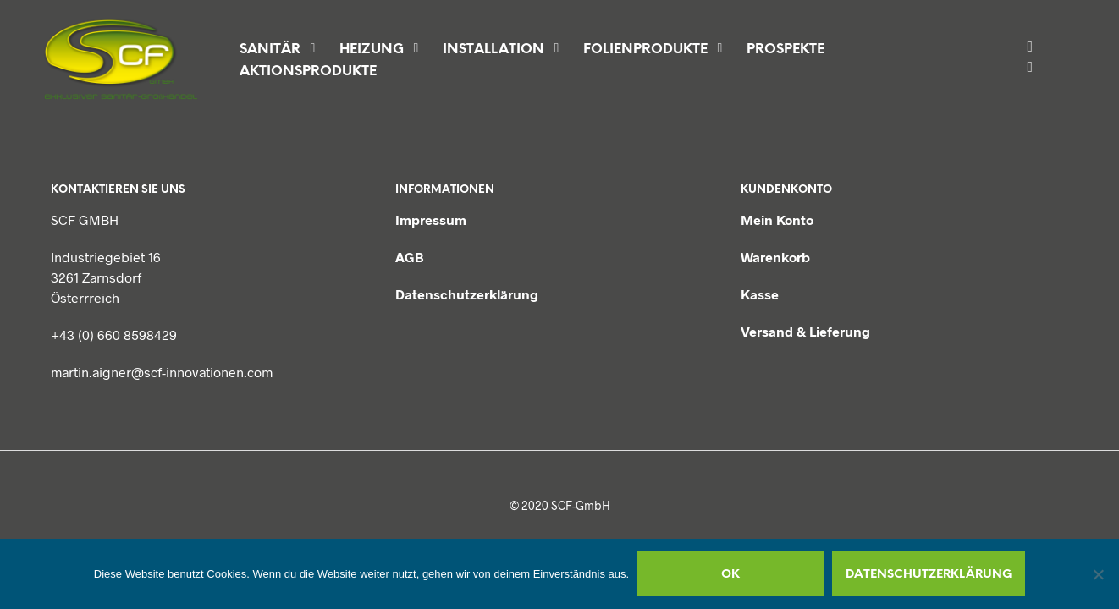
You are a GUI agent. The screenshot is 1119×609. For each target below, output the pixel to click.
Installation (493, 49)
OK (730, 574)
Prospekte (785, 49)
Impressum (430, 219)
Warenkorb (775, 257)
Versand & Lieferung (805, 331)
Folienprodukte (645, 49)
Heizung (371, 49)
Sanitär (270, 49)
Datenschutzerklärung (466, 294)
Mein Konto (777, 219)
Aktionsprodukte (308, 71)
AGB (409, 257)
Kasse (760, 294)
